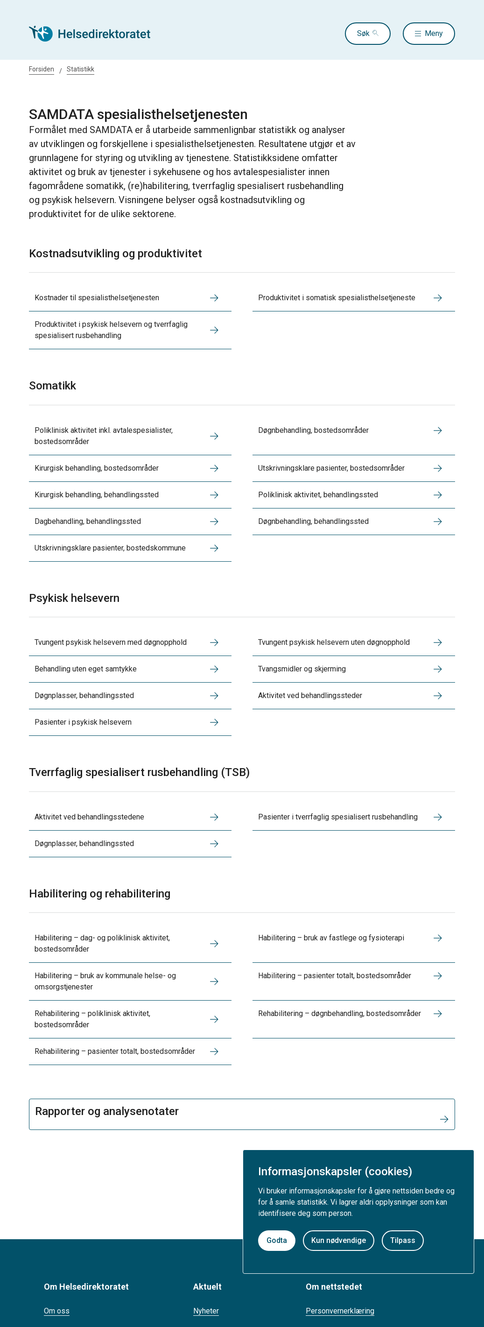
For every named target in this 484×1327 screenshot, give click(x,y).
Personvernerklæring (340, 1310)
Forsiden (41, 69)
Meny (434, 33)
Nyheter (206, 1310)
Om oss (57, 1310)
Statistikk (80, 69)
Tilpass (402, 1240)
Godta (277, 1240)
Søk (363, 33)
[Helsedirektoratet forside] (96, 34)
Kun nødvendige (338, 1240)
